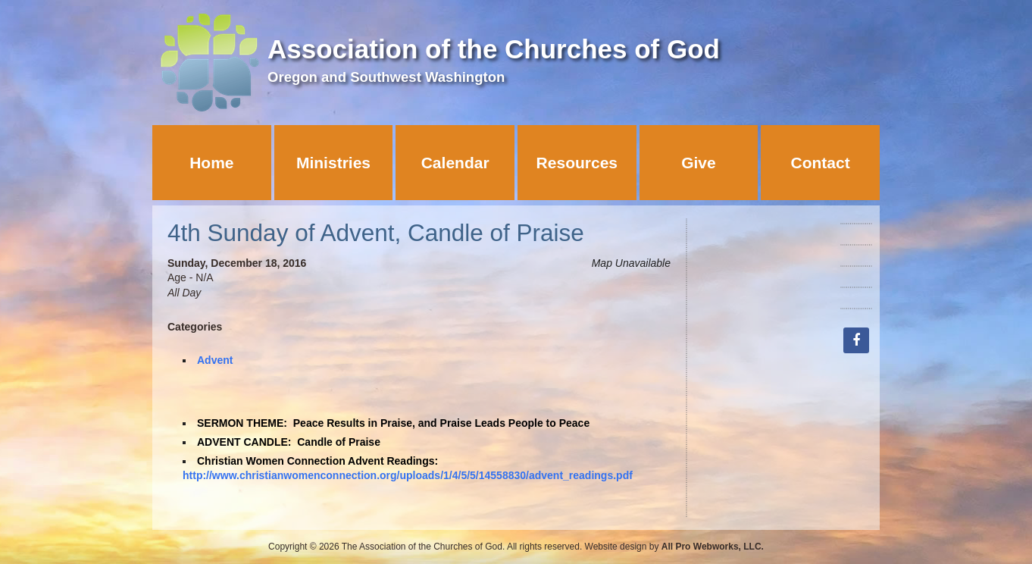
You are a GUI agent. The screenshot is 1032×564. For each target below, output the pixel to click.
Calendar (455, 162)
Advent (215, 360)
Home (211, 162)
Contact (820, 162)
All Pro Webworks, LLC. (712, 546)
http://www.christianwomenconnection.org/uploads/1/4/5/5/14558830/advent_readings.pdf (408, 475)
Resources (577, 162)
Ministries (333, 162)
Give (698, 162)
